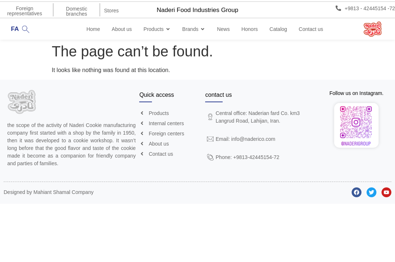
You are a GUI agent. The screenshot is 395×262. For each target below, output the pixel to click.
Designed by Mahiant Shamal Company (49, 192)
